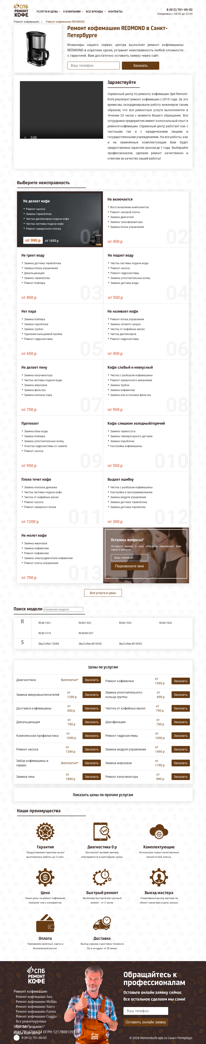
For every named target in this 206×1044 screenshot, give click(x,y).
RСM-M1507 (86, 633)
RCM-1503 (125, 623)
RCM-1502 (85, 623)
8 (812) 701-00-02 (180, 9)
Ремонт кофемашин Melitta (36, 1001)
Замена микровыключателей (37, 694)
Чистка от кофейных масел (125, 708)
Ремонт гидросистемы (121, 735)
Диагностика (26, 680)
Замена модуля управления (125, 749)
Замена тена (25, 776)
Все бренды (94, 11)
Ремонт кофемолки (119, 681)
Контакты (115, 11)
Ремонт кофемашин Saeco (35, 1006)
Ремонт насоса (27, 749)
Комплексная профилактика (37, 735)
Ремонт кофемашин (30, 991)
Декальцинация (28, 722)
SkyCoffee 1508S (48, 643)
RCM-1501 (44, 623)
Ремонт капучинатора (121, 776)
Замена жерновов (118, 763)
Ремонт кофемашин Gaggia (36, 1016)
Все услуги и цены (103, 593)
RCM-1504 (165, 623)
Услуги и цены (47, 11)
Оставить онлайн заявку (145, 1022)
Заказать (140, 65)
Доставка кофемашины (33, 708)
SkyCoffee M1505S (90, 643)
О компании (72, 11)
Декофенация (115, 722)
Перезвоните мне (129, 566)
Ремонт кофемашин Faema (36, 1011)
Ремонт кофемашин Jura (34, 997)
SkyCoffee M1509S (130, 643)
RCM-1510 (44, 633)
